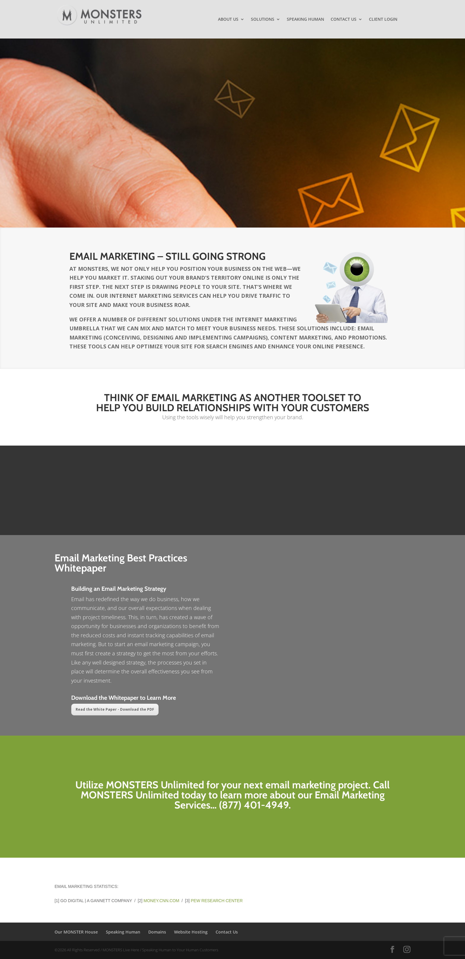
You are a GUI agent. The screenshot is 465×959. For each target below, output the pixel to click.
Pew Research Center (217, 900)
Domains (157, 932)
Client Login (383, 19)
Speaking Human (305, 19)
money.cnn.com (161, 900)
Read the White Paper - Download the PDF (115, 709)
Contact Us (343, 19)
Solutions (262, 19)
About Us (228, 19)
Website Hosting (191, 932)
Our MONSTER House (76, 932)
